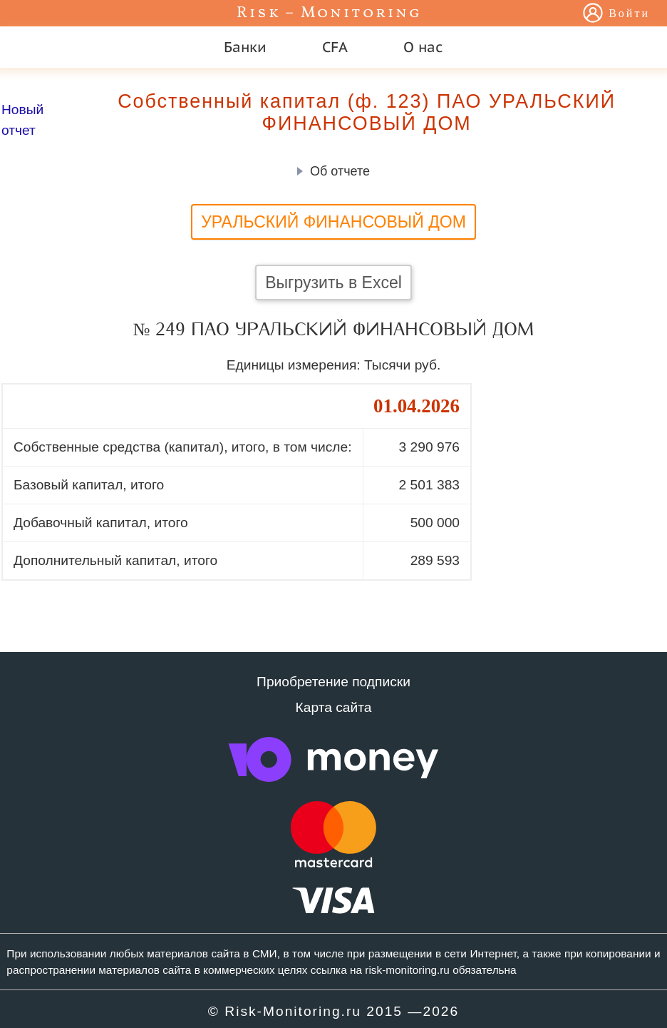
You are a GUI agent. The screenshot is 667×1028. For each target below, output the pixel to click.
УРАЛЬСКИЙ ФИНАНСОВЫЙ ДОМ (333, 222)
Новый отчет (22, 120)
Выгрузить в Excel (333, 282)
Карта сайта (334, 707)
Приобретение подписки (333, 681)
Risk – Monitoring (329, 13)
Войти (629, 14)
